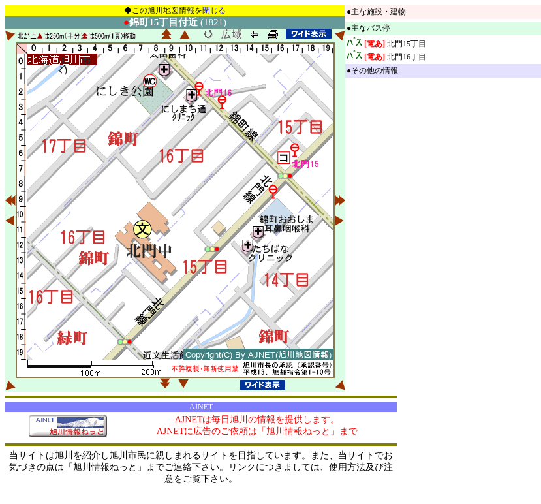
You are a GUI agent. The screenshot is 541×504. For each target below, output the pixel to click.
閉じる (214, 10)
